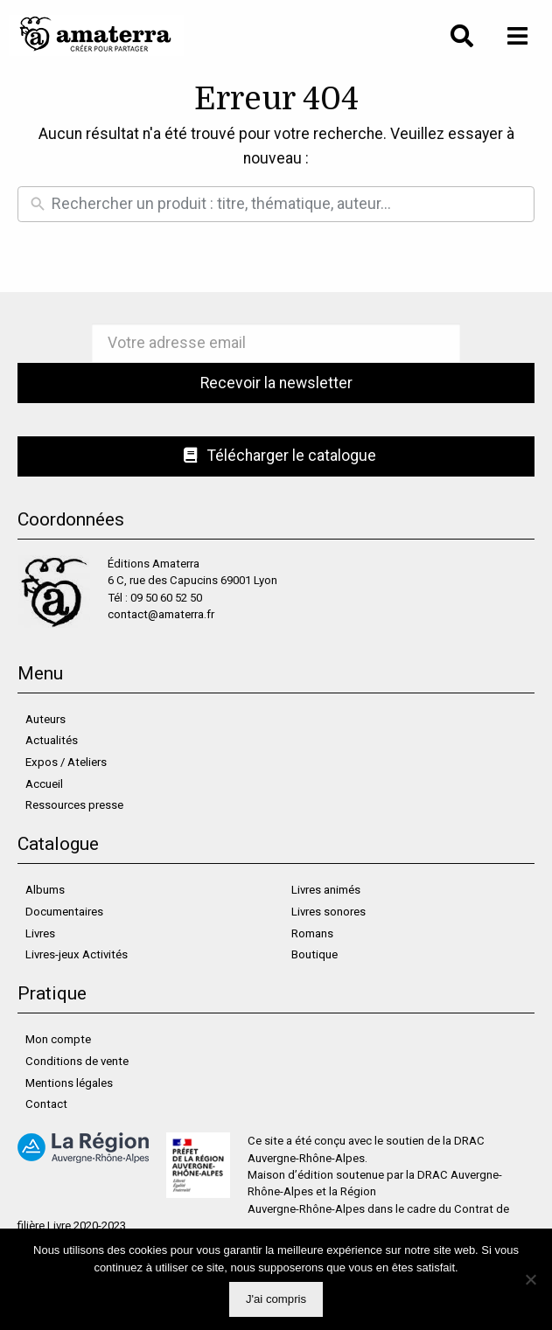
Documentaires (64, 911)
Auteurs (45, 719)
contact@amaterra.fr (161, 614)
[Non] (530, 1279)
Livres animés (325, 889)
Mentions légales (69, 1083)
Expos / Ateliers (66, 762)
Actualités (51, 740)
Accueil (44, 783)
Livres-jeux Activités (76, 954)
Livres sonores (328, 911)
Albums (45, 889)
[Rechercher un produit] (289, 204)
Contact (46, 1104)
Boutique (314, 954)
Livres (40, 933)
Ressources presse (74, 804)
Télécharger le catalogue (280, 455)
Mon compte (58, 1039)
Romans (312, 933)
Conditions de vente (77, 1061)
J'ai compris (276, 1299)
